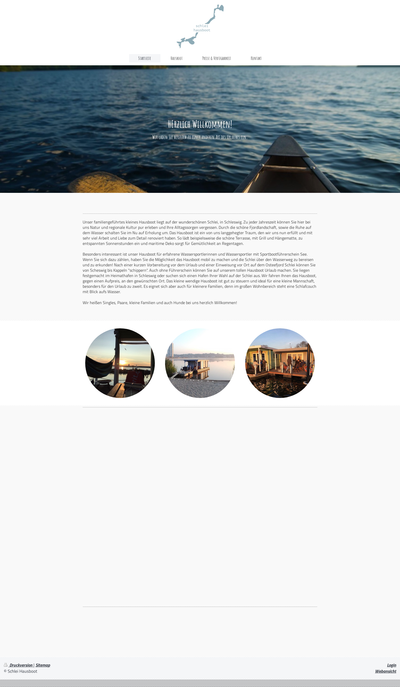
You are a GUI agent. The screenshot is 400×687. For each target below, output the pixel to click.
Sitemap (42, 665)
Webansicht (385, 671)
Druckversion (18, 665)
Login (391, 665)
